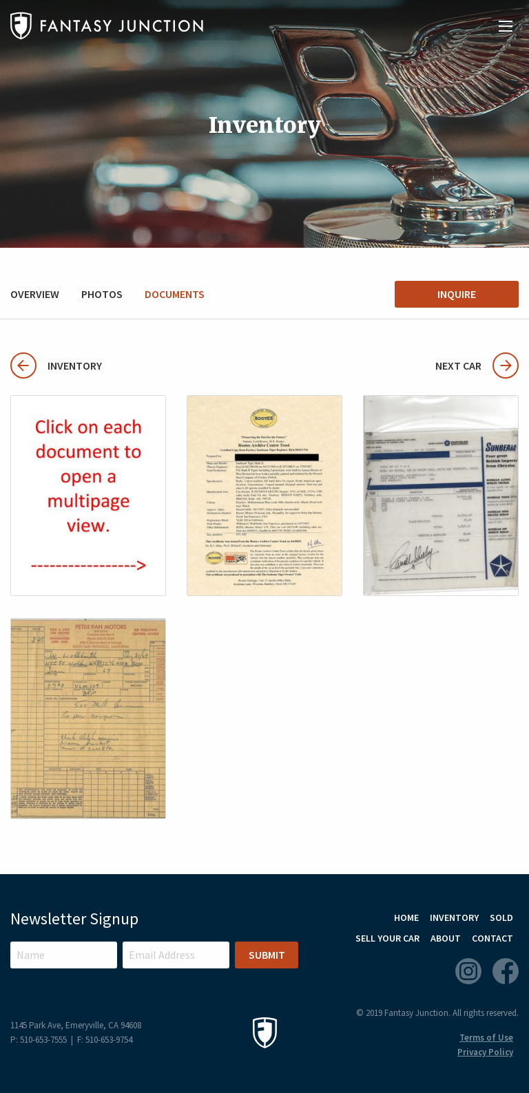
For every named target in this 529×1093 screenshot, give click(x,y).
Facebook (505, 971)
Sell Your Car (387, 938)
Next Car (477, 365)
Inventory (56, 365)
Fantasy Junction (106, 25)
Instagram (468, 971)
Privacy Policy (485, 1052)
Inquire (456, 294)
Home (406, 917)
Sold (501, 917)
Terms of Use (486, 1037)
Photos (102, 294)
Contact (492, 938)
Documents (175, 294)
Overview (34, 294)
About (446, 938)
